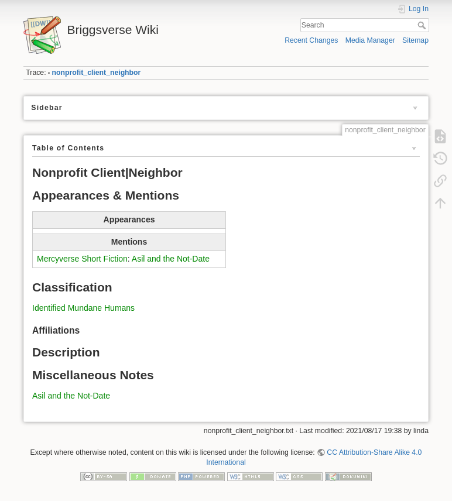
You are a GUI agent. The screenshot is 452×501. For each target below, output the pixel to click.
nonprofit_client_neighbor (96, 72)
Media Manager (370, 40)
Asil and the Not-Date (171, 258)
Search (423, 25)
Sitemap (415, 40)
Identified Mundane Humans (83, 308)
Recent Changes (311, 40)
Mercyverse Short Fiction (82, 258)
